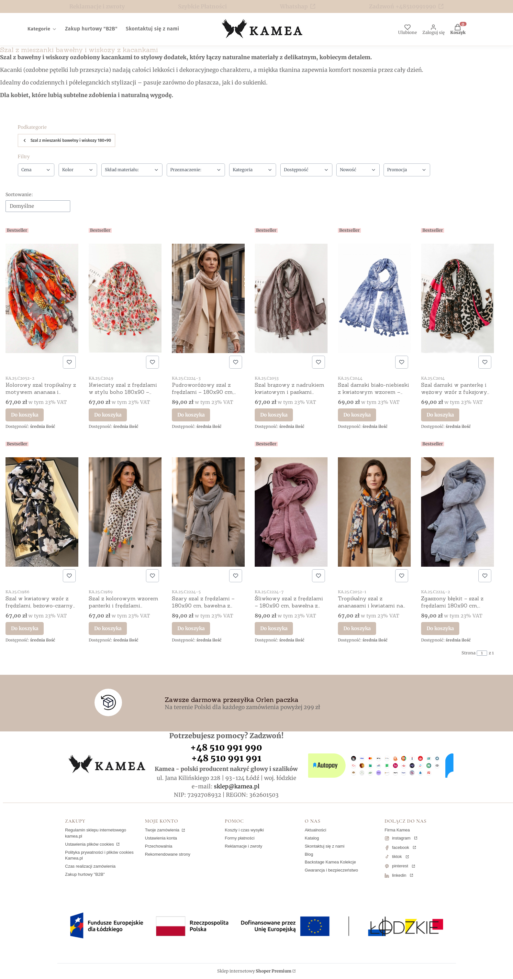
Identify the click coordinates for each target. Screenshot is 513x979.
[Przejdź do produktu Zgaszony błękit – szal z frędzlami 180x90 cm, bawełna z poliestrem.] (457, 512)
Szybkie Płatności (202, 6)
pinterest (400, 865)
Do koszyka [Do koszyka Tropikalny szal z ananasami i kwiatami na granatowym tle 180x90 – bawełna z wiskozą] (357, 628)
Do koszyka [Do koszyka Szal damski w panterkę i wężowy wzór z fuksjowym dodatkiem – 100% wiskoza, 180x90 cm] (440, 415)
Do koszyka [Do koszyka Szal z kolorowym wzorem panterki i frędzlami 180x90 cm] (107, 628)
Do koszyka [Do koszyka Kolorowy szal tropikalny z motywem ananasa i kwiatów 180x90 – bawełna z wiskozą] (24, 415)
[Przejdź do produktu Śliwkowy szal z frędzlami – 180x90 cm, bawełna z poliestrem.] (291, 512)
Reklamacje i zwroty (97, 6)
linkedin (399, 875)
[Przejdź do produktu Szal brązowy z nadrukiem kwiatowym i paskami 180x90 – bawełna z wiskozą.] (291, 298)
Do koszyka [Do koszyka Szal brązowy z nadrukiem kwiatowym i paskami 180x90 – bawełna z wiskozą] (273, 415)
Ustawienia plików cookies (90, 844)
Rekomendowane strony (167, 854)
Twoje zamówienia (163, 830)
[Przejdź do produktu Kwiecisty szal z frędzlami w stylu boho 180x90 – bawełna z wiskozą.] (125, 298)
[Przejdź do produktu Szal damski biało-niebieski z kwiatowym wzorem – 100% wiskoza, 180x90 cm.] (374, 298)
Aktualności (315, 830)
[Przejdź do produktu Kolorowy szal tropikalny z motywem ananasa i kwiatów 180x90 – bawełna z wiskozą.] (42, 298)
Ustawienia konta (161, 838)
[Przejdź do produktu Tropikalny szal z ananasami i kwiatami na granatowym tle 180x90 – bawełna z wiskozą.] (374, 512)
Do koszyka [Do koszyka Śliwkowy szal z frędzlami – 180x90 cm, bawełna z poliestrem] (273, 628)
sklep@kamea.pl (237, 786)
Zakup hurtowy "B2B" (85, 874)
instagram (401, 838)
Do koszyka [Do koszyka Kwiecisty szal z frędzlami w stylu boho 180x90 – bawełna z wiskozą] (107, 415)
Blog (309, 854)
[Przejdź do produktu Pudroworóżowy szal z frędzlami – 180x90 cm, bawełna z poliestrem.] (208, 298)
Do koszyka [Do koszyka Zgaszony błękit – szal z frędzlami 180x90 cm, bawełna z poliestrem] (440, 628)
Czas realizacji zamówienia (90, 866)
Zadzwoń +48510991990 (402, 6)
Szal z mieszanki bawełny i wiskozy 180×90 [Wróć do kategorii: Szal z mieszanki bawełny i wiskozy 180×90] (66, 140)
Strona (468, 653)
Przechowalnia (159, 846)
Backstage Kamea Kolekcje (330, 862)
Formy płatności (240, 838)
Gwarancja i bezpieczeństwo (331, 870)
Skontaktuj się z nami (324, 846)
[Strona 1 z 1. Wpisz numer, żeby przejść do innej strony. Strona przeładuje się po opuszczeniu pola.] (482, 653)
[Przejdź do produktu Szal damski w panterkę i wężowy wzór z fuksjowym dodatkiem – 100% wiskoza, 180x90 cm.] (457, 298)
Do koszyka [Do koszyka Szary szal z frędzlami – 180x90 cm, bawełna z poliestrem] (191, 628)
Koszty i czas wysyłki (244, 830)
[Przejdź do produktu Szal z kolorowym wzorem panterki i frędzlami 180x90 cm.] (125, 512)
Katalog (312, 838)
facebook (400, 847)
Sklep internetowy (254, 971)
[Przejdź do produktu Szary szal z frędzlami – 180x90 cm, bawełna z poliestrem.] (208, 512)
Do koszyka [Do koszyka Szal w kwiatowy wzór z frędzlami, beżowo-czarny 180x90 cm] (24, 628)
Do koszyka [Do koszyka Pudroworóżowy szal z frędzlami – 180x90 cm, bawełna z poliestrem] (191, 415)
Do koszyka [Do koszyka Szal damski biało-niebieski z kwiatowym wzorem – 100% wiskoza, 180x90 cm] (357, 415)
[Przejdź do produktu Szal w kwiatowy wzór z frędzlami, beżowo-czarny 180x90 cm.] (42, 512)
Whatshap (294, 6)
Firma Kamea (397, 830)
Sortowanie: (19, 194)
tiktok (397, 856)
